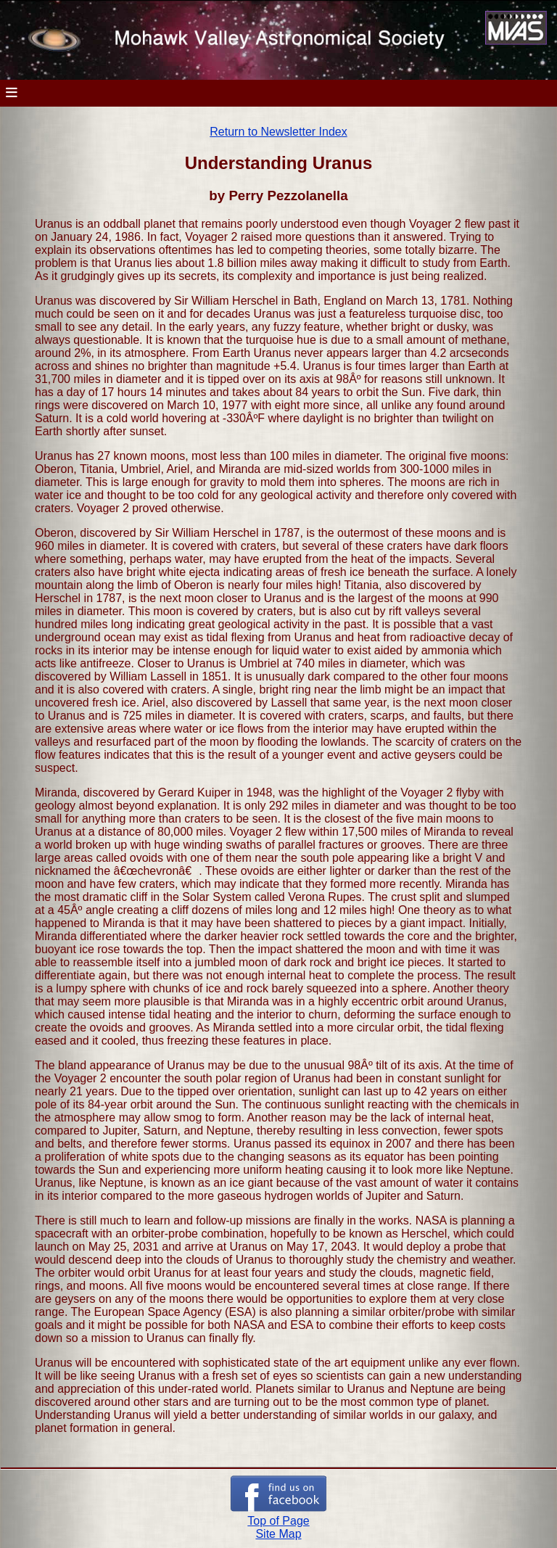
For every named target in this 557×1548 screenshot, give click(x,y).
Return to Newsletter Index (278, 131)
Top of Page (278, 1521)
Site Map (278, 1534)
